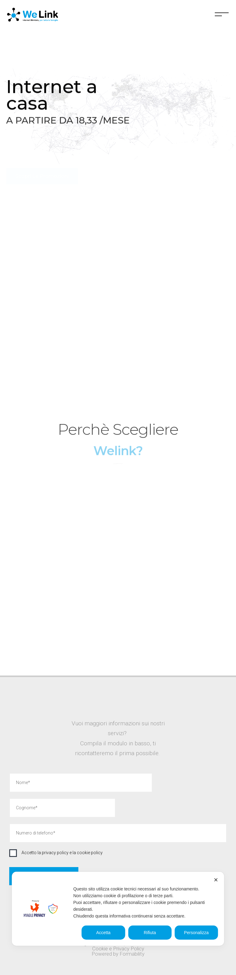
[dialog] (118, 909)
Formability (132, 954)
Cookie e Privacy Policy (118, 948)
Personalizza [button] (196, 932)
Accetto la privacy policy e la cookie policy (62, 852)
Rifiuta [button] (150, 932)
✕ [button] (216, 880)
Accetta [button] (103, 932)
